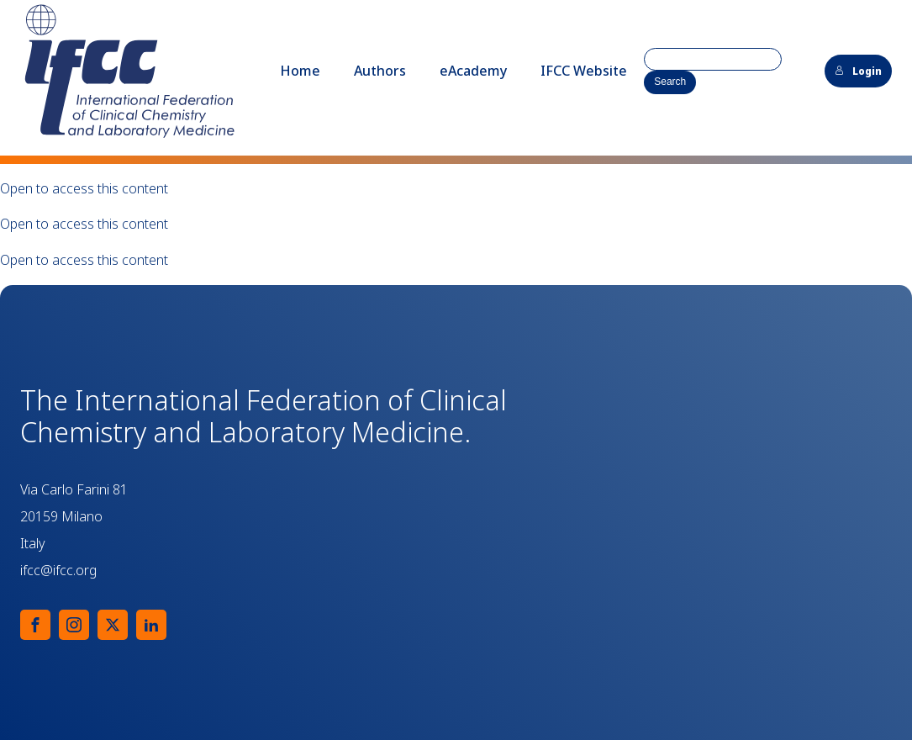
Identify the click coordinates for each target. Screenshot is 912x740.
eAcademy (473, 70)
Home (300, 70)
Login (858, 71)
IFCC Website (583, 70)
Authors (380, 70)
